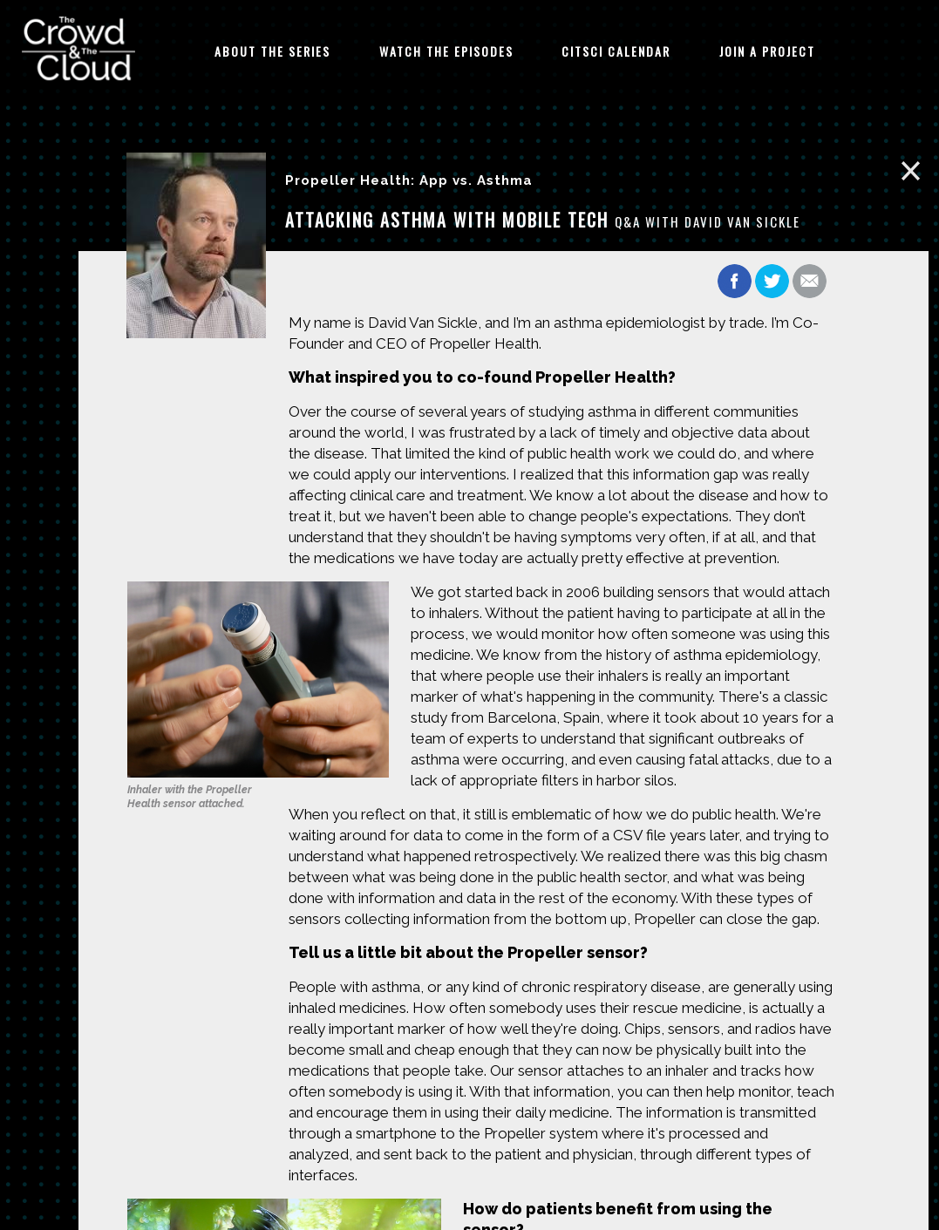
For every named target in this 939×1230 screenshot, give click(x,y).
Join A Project (767, 51)
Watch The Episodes (446, 51)
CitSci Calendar (615, 51)
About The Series (272, 51)
